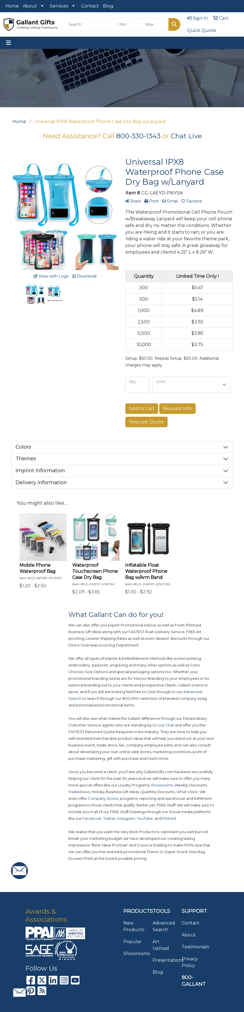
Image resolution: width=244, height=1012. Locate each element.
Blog (108, 6)
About (30, 6)
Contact (90, 6)
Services (59, 6)
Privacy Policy (190, 962)
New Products (133, 926)
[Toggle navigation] (8, 43)
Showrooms (134, 953)
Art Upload (161, 945)
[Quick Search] (88, 24)
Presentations (164, 960)
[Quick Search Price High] (155, 24)
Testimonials (193, 946)
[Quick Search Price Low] (129, 24)
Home (12, 6)
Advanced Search (164, 926)
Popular (132, 941)
